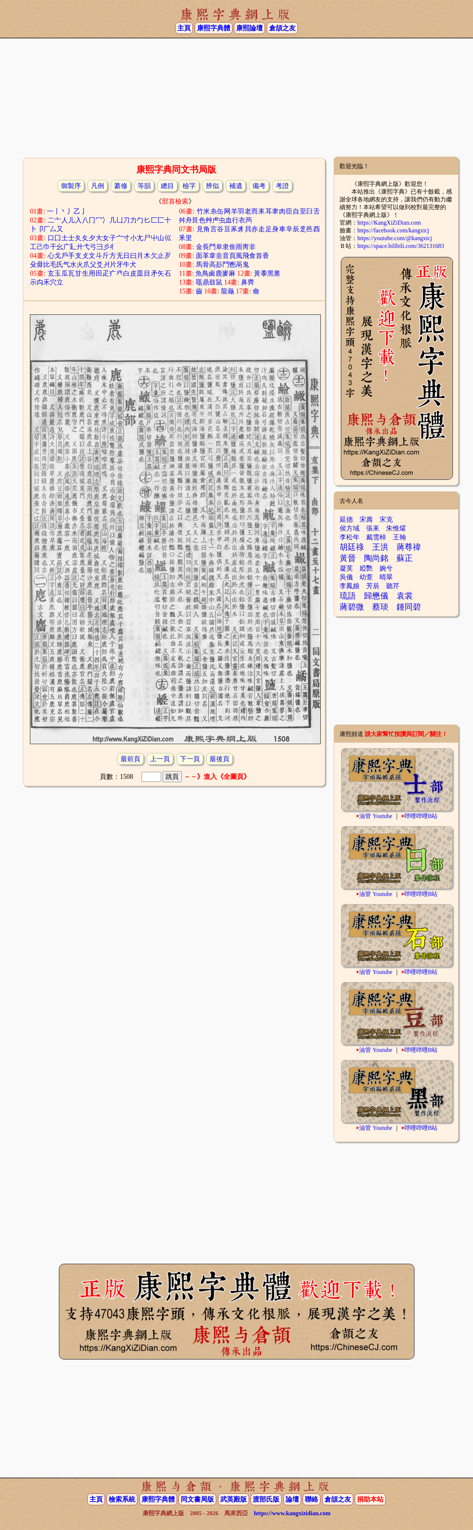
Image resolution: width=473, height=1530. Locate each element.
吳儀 (346, 577)
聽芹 (392, 586)
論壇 (292, 1499)
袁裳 (405, 595)
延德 (346, 519)
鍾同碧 (409, 606)
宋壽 (366, 519)
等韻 (144, 186)
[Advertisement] (236, 97)
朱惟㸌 (396, 528)
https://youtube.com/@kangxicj (394, 238)
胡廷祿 (352, 547)
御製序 (71, 186)
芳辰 (373, 586)
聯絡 (311, 1499)
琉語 (348, 595)
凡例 (97, 186)
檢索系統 (122, 1499)
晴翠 (386, 577)
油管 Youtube (375, 816)
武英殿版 (233, 1499)
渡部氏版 (266, 1499)
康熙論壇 (249, 28)
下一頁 (190, 759)
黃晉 (348, 558)
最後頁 (219, 759)
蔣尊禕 (409, 547)
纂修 (120, 186)
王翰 (399, 537)
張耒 (373, 528)
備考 (259, 186)
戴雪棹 (376, 537)
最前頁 (130, 759)
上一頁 (160, 759)
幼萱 (366, 577)
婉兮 (386, 568)
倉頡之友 (282, 28)
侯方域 (350, 528)
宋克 (386, 519)
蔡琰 (380, 606)
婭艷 (366, 568)
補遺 (235, 186)
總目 (167, 186)
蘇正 (405, 558)
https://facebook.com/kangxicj (393, 230)
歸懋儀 (376, 595)
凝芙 (346, 568)
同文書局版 (197, 1499)
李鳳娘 (350, 586)
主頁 (184, 28)
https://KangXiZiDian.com (389, 222)
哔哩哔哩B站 (421, 816)
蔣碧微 (352, 606)
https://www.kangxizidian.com (292, 1513)
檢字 (189, 186)
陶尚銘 (376, 558)
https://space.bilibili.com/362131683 (400, 246)
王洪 (380, 547)
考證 (282, 186)
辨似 (212, 186)
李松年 (350, 537)
